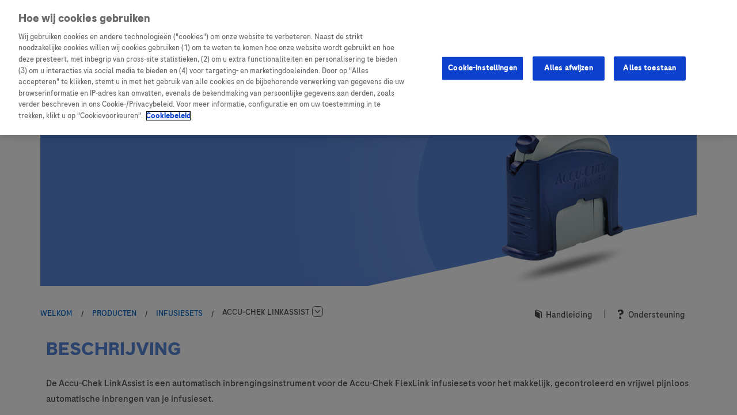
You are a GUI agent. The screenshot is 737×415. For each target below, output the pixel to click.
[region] (368, 67)
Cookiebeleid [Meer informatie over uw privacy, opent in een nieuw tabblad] (168, 116)
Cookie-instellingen (482, 68)
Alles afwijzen (568, 68)
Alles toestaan (649, 68)
